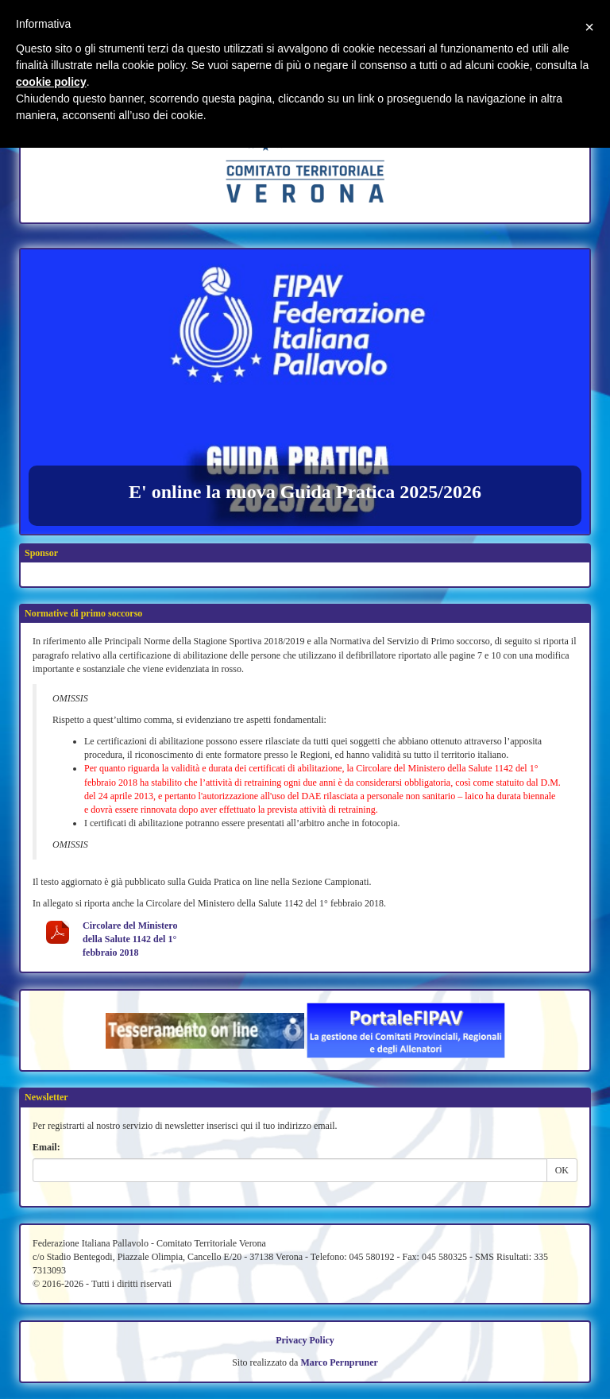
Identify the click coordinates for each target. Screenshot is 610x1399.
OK (562, 1170)
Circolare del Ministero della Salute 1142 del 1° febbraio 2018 (130, 939)
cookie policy (51, 81)
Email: (46, 1147)
